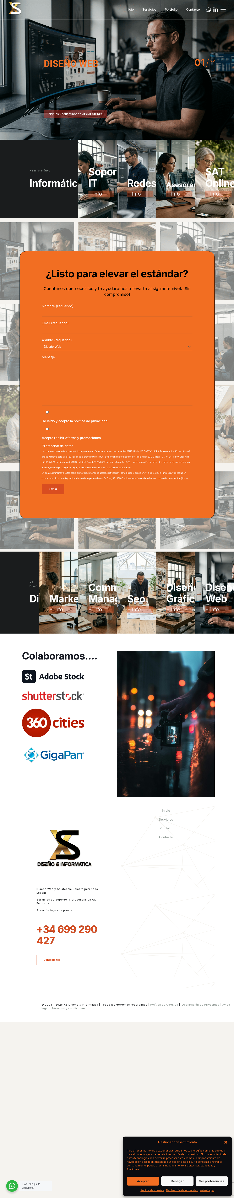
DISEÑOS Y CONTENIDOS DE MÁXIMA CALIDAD (75, 114)
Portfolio (166, 828)
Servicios (166, 819)
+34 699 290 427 (67, 935)
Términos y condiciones (68, 1008)
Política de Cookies (164, 1004)
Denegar (177, 1181)
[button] (226, 1142)
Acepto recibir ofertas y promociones (71, 438)
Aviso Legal (207, 1190)
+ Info (95, 194)
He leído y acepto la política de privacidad (75, 421)
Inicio (166, 811)
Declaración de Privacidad (200, 1004)
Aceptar (143, 1181)
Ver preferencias (211, 1181)
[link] (53, 676)
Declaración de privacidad (182, 1190)
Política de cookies (152, 1190)
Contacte (166, 837)
